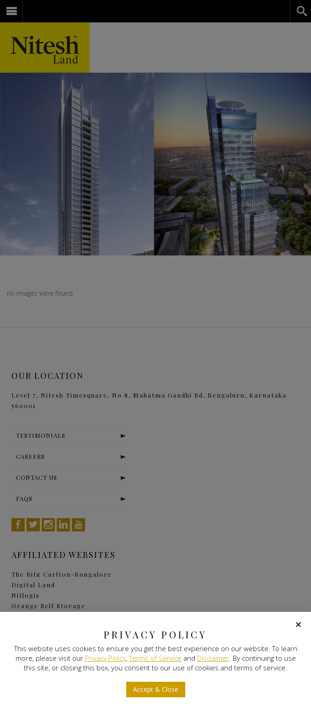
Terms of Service (155, 658)
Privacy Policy (105, 658)
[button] (155, 689)
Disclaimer (213, 658)
